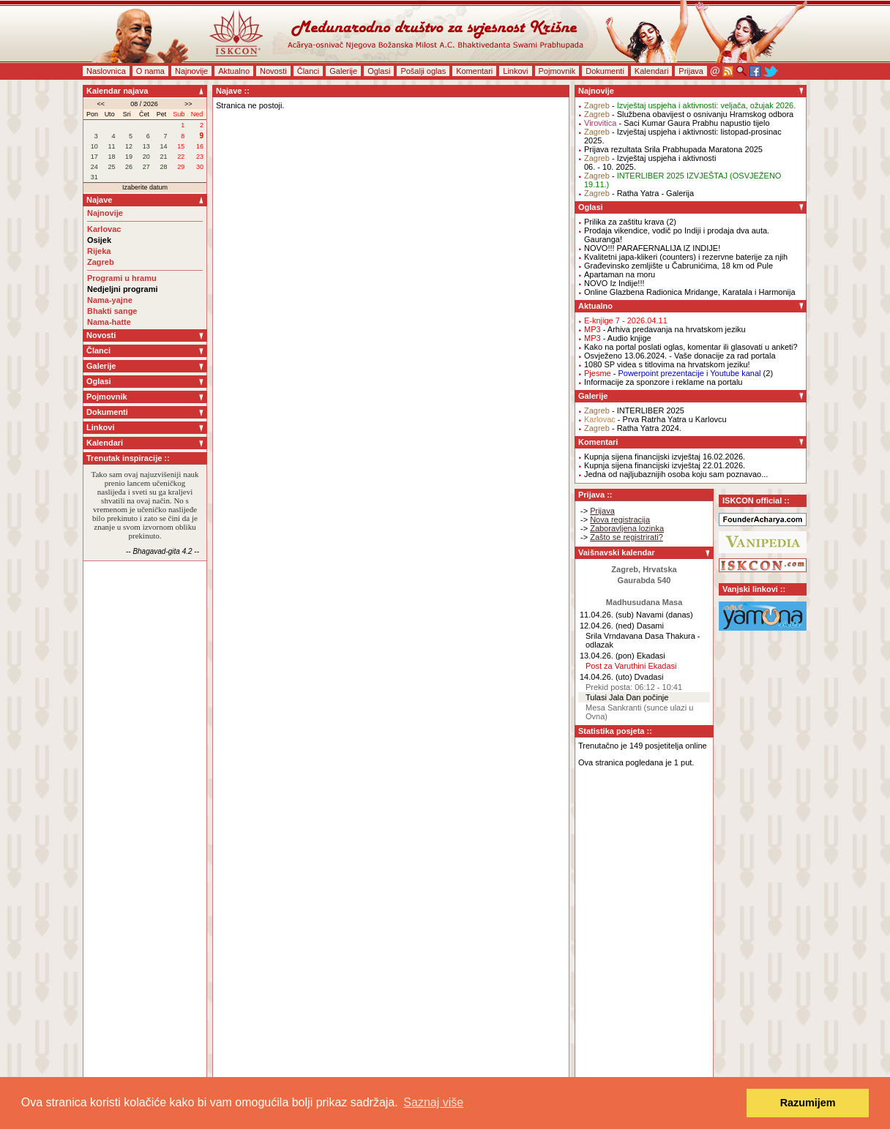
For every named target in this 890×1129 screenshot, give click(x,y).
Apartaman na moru (619, 274)
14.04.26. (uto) (606, 676)
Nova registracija (620, 519)
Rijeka (99, 251)
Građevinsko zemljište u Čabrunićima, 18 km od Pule (678, 265)
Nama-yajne (109, 300)
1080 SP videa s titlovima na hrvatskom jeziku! (667, 364)
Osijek (99, 240)
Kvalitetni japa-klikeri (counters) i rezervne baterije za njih (686, 256)
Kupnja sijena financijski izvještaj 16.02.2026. (664, 456)
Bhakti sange (112, 311)
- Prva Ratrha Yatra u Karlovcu (655, 419)
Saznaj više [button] (433, 1102)
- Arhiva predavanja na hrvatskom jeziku (665, 329)
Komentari (474, 71)
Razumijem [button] (808, 1103)
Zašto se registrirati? (626, 537)
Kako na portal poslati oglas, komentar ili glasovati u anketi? (691, 346)
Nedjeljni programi (122, 289)
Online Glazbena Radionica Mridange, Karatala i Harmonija (690, 292)
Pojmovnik (557, 71)
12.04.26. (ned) (607, 625)
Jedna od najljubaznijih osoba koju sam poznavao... (676, 474)
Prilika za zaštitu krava (624, 221)
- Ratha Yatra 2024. (632, 428)
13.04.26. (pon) (607, 655)
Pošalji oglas (423, 71)
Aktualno (234, 71)
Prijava (690, 71)
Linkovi (515, 71)
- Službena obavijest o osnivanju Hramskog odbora (688, 114)
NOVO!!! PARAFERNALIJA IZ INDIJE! (652, 248)
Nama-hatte (109, 322)
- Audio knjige (617, 338)
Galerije (343, 71)
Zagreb (100, 262)
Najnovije (191, 71)
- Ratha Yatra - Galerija (639, 193)
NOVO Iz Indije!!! (614, 283)
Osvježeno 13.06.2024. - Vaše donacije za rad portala (680, 355)
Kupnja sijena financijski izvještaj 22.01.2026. (664, 465)
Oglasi (378, 71)
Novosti (273, 71)
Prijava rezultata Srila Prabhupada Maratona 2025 (673, 149)
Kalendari (651, 71)
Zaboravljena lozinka (627, 528)
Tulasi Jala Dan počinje (627, 697)
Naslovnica (106, 71)
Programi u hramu (122, 278)
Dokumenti (605, 71)
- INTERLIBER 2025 (634, 410)
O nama (150, 71)
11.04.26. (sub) (607, 614)
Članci (308, 71)
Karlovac (104, 229)
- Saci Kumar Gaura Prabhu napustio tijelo (677, 123)
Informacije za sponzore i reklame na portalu (663, 382)
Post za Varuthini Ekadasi (631, 665)
